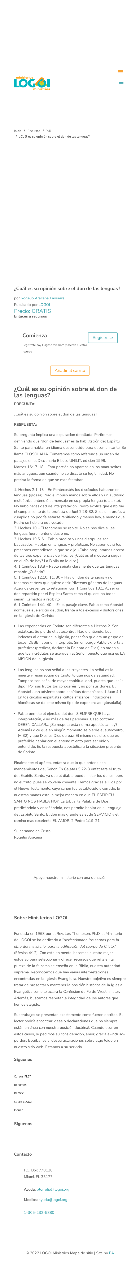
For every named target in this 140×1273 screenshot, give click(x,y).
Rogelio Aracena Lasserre (43, 298)
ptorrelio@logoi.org (53, 1189)
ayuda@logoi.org (53, 1199)
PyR (48, 131)
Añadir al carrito (70, 370)
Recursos (33, 131)
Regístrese (103, 337)
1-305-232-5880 (39, 1212)
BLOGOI (19, 1093)
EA (111, 1253)
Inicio (17, 131)
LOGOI (44, 304)
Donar (18, 1110)
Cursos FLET (22, 1076)
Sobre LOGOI (23, 1102)
